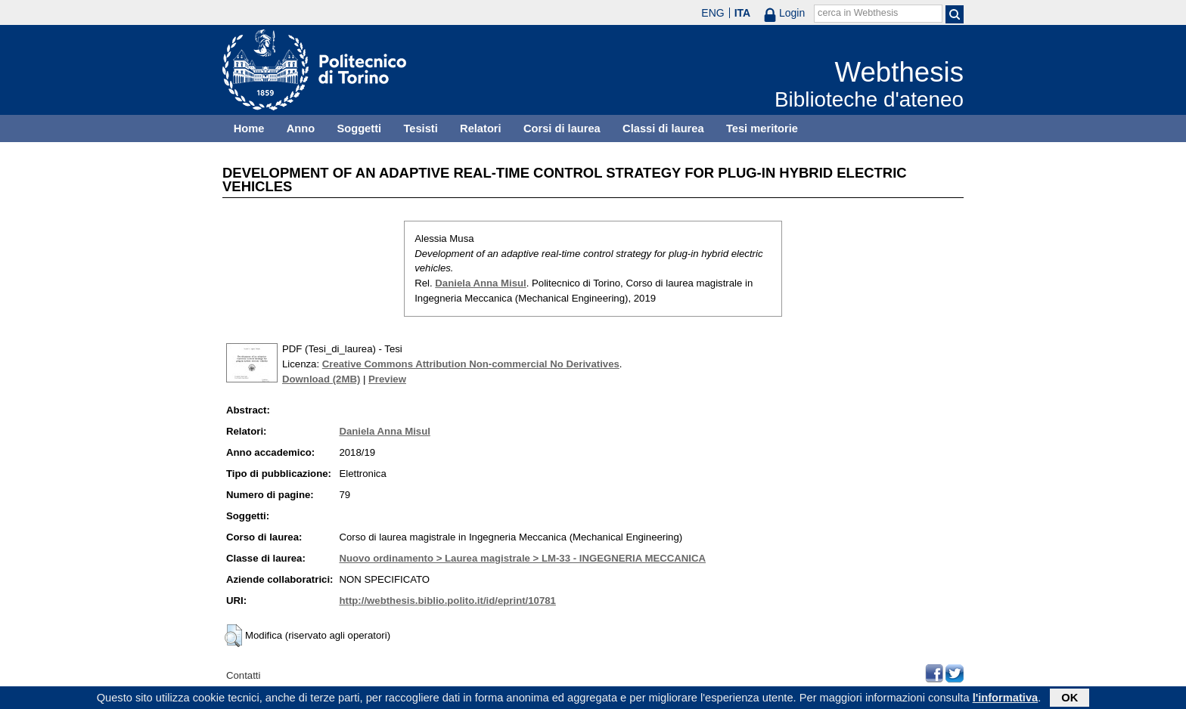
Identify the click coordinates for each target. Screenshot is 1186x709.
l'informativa (1006, 699)
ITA (742, 13)
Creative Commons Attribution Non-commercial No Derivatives (470, 364)
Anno (301, 128)
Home (249, 128)
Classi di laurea (663, 128)
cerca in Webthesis (858, 13)
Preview (387, 379)
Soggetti (359, 128)
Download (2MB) (321, 379)
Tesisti (420, 128)
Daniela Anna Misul (480, 283)
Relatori (480, 128)
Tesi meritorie (762, 128)
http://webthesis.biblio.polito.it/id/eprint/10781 (447, 600)
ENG (712, 13)
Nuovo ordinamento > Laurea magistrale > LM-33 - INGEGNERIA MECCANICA (522, 558)
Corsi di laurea (562, 128)
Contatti (243, 675)
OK (1069, 699)
